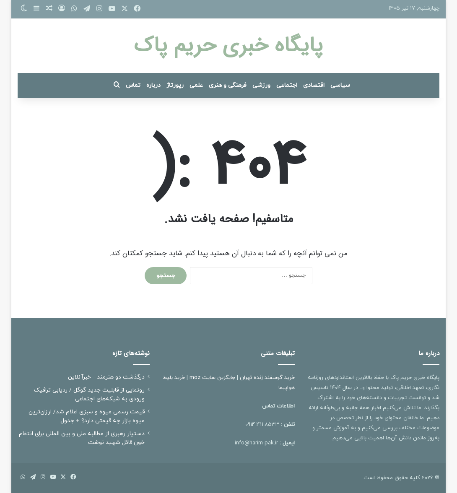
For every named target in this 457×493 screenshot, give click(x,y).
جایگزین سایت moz (212, 377)
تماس (133, 85)
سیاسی (340, 85)
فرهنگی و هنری (228, 85)
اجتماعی (286, 85)
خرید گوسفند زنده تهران (267, 377)
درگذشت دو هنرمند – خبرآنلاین (106, 377)
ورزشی (261, 85)
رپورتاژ (175, 85)
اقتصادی (314, 85)
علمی (196, 85)
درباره (153, 85)
